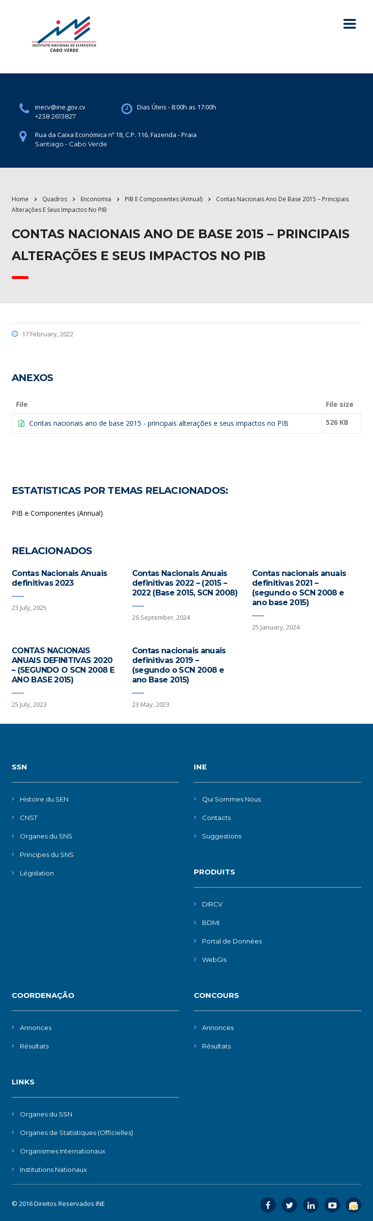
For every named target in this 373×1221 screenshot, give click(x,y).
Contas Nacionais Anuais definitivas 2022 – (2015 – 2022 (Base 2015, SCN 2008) (184, 583)
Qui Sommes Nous (231, 799)
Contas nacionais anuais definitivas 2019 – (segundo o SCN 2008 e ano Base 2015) (179, 665)
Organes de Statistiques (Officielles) (76, 1132)
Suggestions (221, 836)
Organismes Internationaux (62, 1151)
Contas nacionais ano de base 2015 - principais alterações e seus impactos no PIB (158, 423)
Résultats (34, 1046)
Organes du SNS (46, 836)
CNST (28, 817)
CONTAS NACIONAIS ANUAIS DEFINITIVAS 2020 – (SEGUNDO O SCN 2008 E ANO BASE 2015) (63, 665)
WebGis (214, 959)
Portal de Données (232, 941)
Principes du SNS (47, 854)
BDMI (211, 922)
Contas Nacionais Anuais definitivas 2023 (59, 578)
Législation (37, 873)
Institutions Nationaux (53, 1169)
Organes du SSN (46, 1114)
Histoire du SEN (44, 799)
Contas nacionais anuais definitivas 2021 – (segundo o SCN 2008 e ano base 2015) (299, 588)
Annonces (35, 1027)
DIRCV (212, 904)
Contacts (216, 817)
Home (20, 199)
